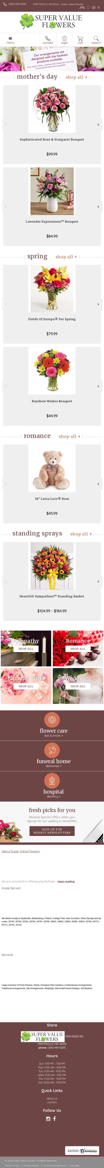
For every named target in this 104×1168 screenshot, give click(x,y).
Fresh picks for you (52, 815)
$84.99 (52, 236)
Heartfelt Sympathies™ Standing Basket (52, 596)
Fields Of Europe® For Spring (52, 319)
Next (98, 125)
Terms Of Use (12, 1165)
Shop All (74, 77)
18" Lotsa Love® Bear (52, 499)
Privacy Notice (31, 1165)
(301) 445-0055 (17, 4)
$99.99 (52, 154)
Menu (10, 42)
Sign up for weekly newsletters (52, 831)
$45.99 (52, 513)
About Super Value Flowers (21, 851)
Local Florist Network (54, 1165)
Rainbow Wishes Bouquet (52, 401)
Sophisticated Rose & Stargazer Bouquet (52, 139)
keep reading (66, 881)
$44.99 (52, 415)
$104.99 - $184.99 (52, 610)
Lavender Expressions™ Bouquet (52, 221)
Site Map (74, 1165)
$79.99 (52, 333)
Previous (5, 125)
